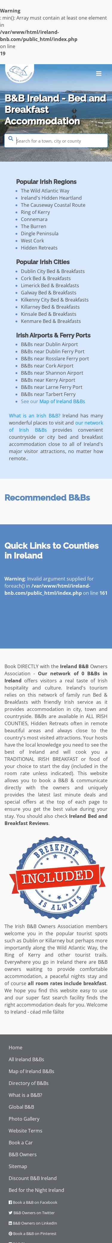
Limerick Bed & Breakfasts (50, 285)
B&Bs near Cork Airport (47, 365)
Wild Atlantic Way (77, 947)
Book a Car (21, 1142)
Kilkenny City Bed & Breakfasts (55, 299)
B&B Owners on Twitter (32, 1212)
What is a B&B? (25, 1095)
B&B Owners (23, 1154)
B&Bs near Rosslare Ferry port (55, 358)
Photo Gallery (24, 1119)
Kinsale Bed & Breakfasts (48, 314)
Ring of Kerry (35, 212)
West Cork (32, 240)
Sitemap (18, 1166)
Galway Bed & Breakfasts (48, 292)
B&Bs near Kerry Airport (48, 380)
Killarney (55, 940)
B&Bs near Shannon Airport (52, 373)
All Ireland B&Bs (26, 1059)
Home (15, 1047)
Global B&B (21, 1107)
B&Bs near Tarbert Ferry (48, 394)
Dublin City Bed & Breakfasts (53, 271)
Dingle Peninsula (40, 233)
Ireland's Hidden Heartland (51, 198)
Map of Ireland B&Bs (62, 401)
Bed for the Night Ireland (36, 1190)
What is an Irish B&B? (34, 415)
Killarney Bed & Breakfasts (50, 307)
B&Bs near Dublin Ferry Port (53, 351)
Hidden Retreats (39, 248)
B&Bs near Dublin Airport (49, 344)
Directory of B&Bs (29, 1083)
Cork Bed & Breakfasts (46, 278)
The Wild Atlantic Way (45, 190)
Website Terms (25, 1130)
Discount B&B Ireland (33, 1178)
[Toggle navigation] (98, 73)
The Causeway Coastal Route (53, 205)
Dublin (30, 940)
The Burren (33, 226)
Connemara (34, 219)
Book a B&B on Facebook (33, 1202)
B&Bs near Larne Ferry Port (51, 387)
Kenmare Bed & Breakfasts (51, 321)
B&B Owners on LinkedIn (33, 1223)
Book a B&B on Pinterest (32, 1233)
